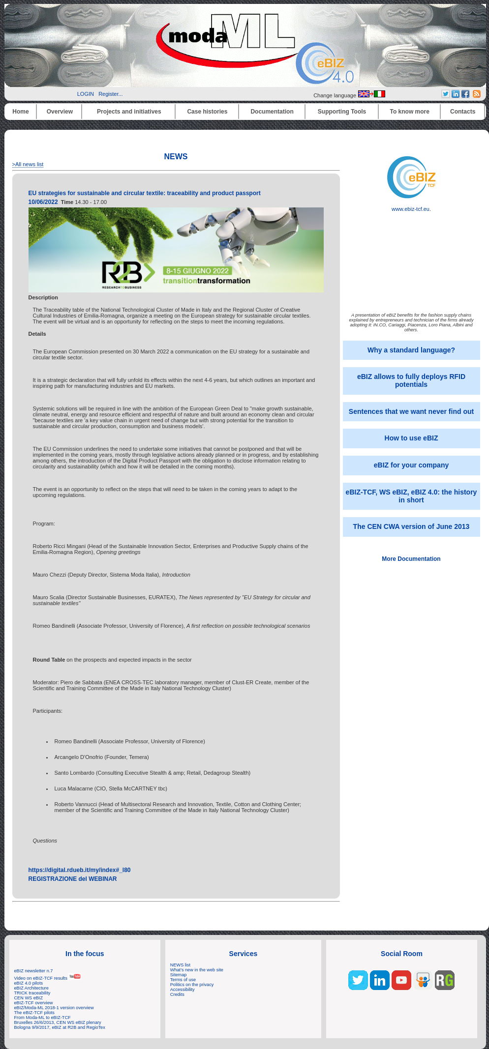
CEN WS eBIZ (28, 997)
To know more (409, 111)
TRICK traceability (32, 993)
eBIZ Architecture (31, 988)
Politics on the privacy (192, 984)
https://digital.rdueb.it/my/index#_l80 (80, 870)
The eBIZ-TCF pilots (34, 1012)
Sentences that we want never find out (411, 411)
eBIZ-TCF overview (33, 1002)
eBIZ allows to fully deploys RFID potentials (411, 380)
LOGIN (85, 94)
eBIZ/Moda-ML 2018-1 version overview (54, 1007)
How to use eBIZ (411, 438)
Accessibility (182, 989)
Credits (177, 994)
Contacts (462, 111)
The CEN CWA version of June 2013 (411, 526)
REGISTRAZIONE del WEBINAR (73, 878)
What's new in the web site (196, 969)
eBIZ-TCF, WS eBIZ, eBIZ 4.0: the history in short (411, 496)
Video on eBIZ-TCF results (48, 978)
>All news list (28, 164)
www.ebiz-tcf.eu (411, 206)
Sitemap (178, 974)
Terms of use (183, 979)
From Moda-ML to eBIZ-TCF (42, 1017)
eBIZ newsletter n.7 (33, 970)
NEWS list (180, 964)
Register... (110, 94)
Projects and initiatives (129, 111)
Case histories (207, 111)
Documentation (271, 111)
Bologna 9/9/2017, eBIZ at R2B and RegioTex (59, 1027)
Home (20, 111)
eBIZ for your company (411, 465)
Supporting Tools (342, 111)
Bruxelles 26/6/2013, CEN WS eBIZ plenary (57, 1022)
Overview (60, 111)
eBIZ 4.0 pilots (28, 983)
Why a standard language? (411, 350)
